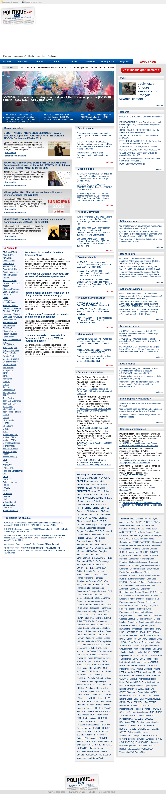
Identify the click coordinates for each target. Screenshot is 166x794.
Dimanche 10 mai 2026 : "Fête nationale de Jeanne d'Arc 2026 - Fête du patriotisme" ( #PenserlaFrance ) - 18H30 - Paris (94, 242)
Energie (102, 551)
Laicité (6, 417)
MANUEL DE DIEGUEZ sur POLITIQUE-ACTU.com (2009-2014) (93, 304)
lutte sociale (152, 659)
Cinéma (104, 511)
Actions (40, 61)
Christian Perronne (11, 289)
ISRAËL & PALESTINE (149, 635)
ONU (80, 695)
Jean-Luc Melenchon (12, 401)
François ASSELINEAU (9, 343)
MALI (5, 432)
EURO (80, 568)
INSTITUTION (89, 615)
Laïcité (6, 415)
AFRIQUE (81, 478)
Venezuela (7, 508)
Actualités (22, 61)
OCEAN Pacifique (85, 691)
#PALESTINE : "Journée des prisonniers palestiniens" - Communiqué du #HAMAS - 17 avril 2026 (34, 220)
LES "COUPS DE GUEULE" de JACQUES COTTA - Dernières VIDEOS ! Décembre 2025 (94, 187)
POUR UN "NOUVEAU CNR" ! (133, 164)
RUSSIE (6, 485)
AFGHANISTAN (10, 252)
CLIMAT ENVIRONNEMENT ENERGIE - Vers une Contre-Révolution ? (139, 159)
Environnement (9, 320)
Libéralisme (8, 426)
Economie (96, 534)
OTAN (5, 462)
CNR (96, 514)
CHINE (6, 286)
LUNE (99, 648)
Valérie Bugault (9, 502)
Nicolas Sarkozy (10, 457)
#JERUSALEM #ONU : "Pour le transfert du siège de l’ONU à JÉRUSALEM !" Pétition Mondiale (58, 117)
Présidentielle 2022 (147, 715)
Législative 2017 (126, 655)
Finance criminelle (85, 574)
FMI (105, 574)
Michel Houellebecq (11, 443)
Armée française (10, 275)
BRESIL (6, 278)
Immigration (8, 370)
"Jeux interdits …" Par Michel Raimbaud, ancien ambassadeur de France (92, 155)
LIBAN (6, 423)
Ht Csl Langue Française (88, 608)
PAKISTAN (7, 465)
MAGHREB (103, 655)
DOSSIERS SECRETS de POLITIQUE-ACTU (139, 150)
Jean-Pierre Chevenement (9, 408)
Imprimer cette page (56, 792)
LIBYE (5, 429)
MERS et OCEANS (85, 671)
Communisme (106, 514)
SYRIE (6, 491)
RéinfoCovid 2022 (95, 721)
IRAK (5, 376)
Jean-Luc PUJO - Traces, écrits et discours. (138, 146)
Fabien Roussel (10, 334)
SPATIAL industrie (94, 741)
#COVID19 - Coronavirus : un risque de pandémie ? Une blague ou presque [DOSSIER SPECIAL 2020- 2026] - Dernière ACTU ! (33, 524)
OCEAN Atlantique (86, 688)
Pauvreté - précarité (85, 705)
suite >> (109, 162)
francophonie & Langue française (91, 591)
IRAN (106, 615)
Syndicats (81, 745)
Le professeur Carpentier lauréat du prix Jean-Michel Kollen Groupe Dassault (47, 275)
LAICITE (96, 641)
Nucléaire (107, 685)
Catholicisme (99, 501)
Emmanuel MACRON (12, 317)
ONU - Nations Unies (93, 695)
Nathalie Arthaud (10, 449)
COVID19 (7, 295)
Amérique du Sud (84, 488)
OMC (109, 691)
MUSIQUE (81, 678)
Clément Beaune (10, 292)
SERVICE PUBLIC (149, 735)
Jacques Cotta (9, 392)
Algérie (90, 481)
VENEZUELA (9, 505)
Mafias (93, 655)
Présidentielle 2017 (85, 715)
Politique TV (107, 61)
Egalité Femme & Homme (130, 572)
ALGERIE (7, 258)
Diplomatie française (96, 528)
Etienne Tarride (9, 331)
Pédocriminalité (103, 705)
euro (86, 568)
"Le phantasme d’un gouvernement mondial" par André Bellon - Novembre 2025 (94, 135)
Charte (92, 792)
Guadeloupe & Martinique (88, 605)
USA (5, 499)
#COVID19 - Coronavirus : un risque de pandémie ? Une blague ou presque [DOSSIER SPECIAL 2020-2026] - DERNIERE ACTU (21, 118)
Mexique (99, 671)
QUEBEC (7, 479)
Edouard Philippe (10, 305)
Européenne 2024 (98, 568)
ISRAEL (6, 381)
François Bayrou (10, 347)
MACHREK (83, 655)
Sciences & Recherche (95, 735)
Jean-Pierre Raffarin (12, 412)
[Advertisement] (103, 31)
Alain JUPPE (8, 255)
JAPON (6, 395)
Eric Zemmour (9, 325)
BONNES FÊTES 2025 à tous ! (94, 428)
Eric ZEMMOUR (10, 322)
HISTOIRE (106, 605)
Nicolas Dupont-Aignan (97, 681)
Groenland (97, 601)
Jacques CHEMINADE (9, 388)
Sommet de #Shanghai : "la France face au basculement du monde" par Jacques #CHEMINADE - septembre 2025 (94, 342)
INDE (5, 373)
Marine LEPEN (9, 437)
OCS (5, 459)
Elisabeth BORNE (11, 311)
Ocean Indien (102, 688)
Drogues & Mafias (85, 531)
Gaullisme (99, 594)
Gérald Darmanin (10, 362)
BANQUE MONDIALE (93, 498)
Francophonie (98, 588)
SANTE (103, 731)
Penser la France (84, 708)
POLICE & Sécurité (102, 708)
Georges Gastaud (11, 359)
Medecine (96, 665)
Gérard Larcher (9, 364)
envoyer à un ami (11, 2)
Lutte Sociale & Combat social (98, 651)
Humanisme (8, 367)
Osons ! (57, 61)
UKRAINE (7, 493)
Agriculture (92, 478)
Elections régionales (98, 544)
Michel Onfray (9, 446)
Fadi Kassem (8, 337)
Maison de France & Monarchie (91, 658)
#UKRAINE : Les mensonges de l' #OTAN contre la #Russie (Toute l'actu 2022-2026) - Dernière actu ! (94, 264)
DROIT (98, 531)
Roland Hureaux (10, 482)
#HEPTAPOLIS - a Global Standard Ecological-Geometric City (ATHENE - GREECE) (93, 311)
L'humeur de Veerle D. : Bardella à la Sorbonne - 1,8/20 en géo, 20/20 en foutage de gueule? (45, 338)
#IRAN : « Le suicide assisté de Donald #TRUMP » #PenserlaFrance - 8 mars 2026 (94, 391)
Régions (124, 61)
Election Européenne (12, 308)
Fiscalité (98, 574)
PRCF (5, 476)
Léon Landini (8, 420)
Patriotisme (106, 701)
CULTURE (101, 521)
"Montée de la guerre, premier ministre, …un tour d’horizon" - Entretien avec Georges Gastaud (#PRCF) (94, 358)
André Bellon (8, 263)
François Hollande (11, 350)
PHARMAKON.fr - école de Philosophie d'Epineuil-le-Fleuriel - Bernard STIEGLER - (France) (94, 320)
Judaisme (90, 638)
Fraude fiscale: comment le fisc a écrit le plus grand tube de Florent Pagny (47, 294)
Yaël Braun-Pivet (10, 510)
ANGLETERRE (9, 266)
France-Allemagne (85, 578)
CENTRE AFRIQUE (11, 283)
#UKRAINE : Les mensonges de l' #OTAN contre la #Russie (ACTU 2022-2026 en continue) (96, 117)
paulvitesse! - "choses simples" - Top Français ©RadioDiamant (31, 544)
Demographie (92, 524)
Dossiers (90, 61)
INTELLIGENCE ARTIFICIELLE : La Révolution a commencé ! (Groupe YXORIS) (140, 142)
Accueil (7, 61)
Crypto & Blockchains (128, 555)
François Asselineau (12, 339)
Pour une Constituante (13, 471)
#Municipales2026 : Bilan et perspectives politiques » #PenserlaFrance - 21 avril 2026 (33, 193)
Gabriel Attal (8, 356)
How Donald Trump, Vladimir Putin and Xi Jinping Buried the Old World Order (94, 410)
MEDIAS (97, 668)
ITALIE (6, 384)
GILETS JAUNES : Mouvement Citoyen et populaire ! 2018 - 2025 (138, 154)
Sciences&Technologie (87, 738)
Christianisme (93, 511)
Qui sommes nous (107, 792)
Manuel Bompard (10, 434)
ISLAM (80, 618)
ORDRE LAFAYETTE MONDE (147, 699)
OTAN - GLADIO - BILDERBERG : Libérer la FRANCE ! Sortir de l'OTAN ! (139, 131)
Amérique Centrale (99, 484)
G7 (79, 594)
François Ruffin (9, 353)
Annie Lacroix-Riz (10, 272)
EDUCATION (91, 538)
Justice (99, 638)
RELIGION (105, 725)
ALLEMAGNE (9, 261)
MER (105, 668)
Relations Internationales (88, 725)
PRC (5, 474)
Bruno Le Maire (9, 280)
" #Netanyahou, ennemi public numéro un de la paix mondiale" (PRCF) (94, 351)
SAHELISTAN (92, 731)
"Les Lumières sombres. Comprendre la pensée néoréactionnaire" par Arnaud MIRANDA (140, 410)
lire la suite (10, 152)
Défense (80, 524)
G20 (110, 591)
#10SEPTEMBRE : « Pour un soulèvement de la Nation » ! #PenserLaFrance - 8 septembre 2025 (94, 462)
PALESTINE (8, 468)
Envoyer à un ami (77, 792)
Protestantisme (89, 718)
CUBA (5, 297)
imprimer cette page (33, 2)
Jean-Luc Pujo (9, 404)
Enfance (80, 554)
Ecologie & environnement (9, 301)
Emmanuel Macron (11, 314)
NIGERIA (97, 685)
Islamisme (7, 379)
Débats (73, 61)
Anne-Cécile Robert (11, 269)
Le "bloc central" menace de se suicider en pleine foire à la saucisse (47, 315)
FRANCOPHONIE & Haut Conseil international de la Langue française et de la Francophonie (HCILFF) (140, 124)
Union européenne (127, 745)
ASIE (79, 498)
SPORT (107, 741)
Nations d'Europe (127, 685)
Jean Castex (8, 398)
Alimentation (100, 481)
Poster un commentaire (15, 156)
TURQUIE (107, 745)
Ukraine (6, 496)
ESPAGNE (7, 328)
